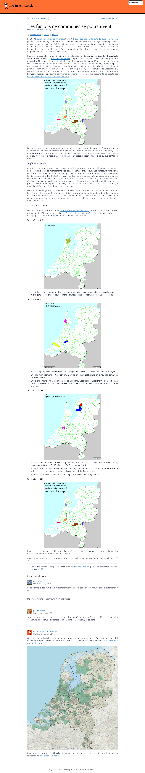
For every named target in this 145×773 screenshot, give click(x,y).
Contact (93, 769)
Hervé (39, 581)
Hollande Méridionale (60, 58)
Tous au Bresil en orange (38, 18)
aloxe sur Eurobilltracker (47, 631)
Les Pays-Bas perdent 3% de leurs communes (96, 39)
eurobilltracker (82, 566)
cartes (46, 34)
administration (35, 34)
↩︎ (42, 569)
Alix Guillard (42, 610)
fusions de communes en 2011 (74, 210)
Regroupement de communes (49, 39)
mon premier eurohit (49, 755)
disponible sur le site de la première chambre (48, 76)
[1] (72, 551)
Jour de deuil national (108, 18)
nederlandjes (34, 29)
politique (55, 34)
